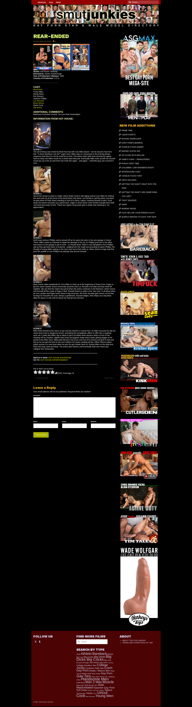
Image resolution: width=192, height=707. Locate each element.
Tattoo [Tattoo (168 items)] (102, 690)
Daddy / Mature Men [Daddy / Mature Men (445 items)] (99, 670)
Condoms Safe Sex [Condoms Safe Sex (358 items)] (94, 668)
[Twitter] (35, 641)
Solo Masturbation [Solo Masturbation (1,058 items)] (90, 686)
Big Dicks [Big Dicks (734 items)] (99, 656)
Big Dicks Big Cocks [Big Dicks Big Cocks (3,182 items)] (93, 657)
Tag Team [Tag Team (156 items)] (95, 690)
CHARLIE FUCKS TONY (132, 176)
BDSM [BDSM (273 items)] (110, 654)
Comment (37, 395)
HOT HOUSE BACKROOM (59, 358)
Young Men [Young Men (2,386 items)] (104, 696)
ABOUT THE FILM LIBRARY (134, 640)
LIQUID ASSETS (129, 135)
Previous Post (42, 378)
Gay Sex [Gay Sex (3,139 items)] (83, 676)
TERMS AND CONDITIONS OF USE (137, 643)
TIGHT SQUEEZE (129, 200)
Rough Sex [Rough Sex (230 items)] (93, 685)
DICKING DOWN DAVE (131, 139)
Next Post (108, 378)
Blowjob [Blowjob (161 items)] (79, 662)
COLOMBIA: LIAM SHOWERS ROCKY (138, 168)
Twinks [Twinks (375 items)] (89, 693)
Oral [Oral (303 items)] (86, 685)
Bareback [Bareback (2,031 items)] (99, 653)
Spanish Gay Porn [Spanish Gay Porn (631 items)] (104, 687)
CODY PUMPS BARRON (132, 143)
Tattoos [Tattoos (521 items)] (108, 690)
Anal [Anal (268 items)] (78, 654)
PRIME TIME (127, 130)
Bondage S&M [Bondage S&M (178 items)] (87, 663)
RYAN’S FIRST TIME (130, 163)
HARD (124, 204)
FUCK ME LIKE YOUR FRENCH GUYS (138, 213)
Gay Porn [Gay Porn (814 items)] (106, 673)
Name (35, 421)
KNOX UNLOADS (129, 180)
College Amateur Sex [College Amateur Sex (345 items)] (86, 665)
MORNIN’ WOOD (129, 209)
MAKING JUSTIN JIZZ (131, 151)
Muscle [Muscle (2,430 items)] (108, 682)
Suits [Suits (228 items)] (90, 690)
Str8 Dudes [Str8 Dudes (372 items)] (81, 690)
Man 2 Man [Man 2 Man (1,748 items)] (93, 682)
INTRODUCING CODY (131, 172)
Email (64, 421)
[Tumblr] (40, 641)
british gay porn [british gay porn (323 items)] (100, 662)
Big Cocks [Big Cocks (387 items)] (89, 657)
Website (93, 421)
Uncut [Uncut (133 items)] (95, 693)
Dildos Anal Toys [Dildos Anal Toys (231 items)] (88, 674)
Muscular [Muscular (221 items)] (80, 685)
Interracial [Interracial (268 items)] (80, 682)
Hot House (47, 41)
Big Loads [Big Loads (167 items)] (107, 660)
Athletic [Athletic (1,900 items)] (86, 653)
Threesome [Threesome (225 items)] (80, 693)
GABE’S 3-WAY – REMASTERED (136, 159)
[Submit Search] (130, 2)
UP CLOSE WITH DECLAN (133, 155)
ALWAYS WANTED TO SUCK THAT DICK (139, 217)
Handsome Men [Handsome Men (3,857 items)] (95, 679)
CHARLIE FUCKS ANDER (132, 147)
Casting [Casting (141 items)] (110, 662)
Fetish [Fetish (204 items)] (98, 674)
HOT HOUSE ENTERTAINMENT (54, 360)
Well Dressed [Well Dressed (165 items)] (90, 696)
